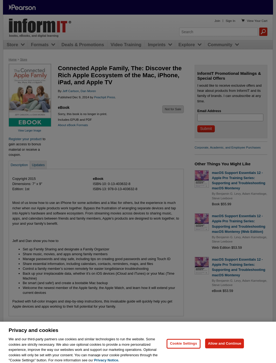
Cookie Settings (183, 347)
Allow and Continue (224, 347)
